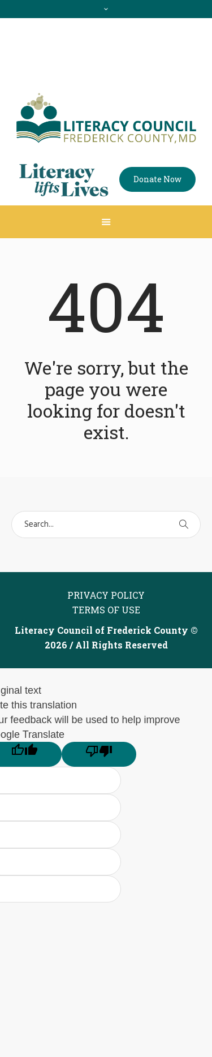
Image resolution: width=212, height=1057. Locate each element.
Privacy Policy (106, 595)
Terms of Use (106, 610)
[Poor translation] (99, 754)
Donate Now (157, 179)
